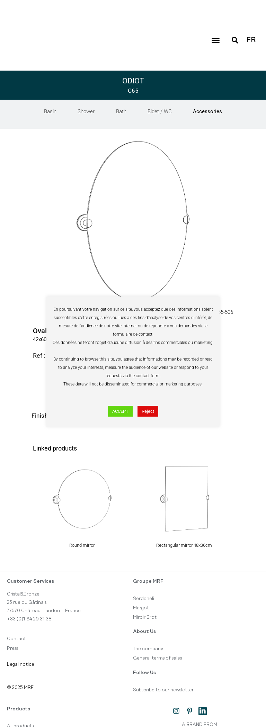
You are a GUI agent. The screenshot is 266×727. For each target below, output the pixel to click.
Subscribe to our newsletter (163, 690)
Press (12, 648)
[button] (215, 40)
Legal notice (20, 664)
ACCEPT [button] (120, 411)
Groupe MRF (148, 581)
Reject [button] (148, 411)
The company (148, 649)
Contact (16, 639)
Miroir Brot (145, 617)
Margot (141, 608)
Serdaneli (143, 598)
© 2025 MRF (20, 687)
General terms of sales (157, 658)
